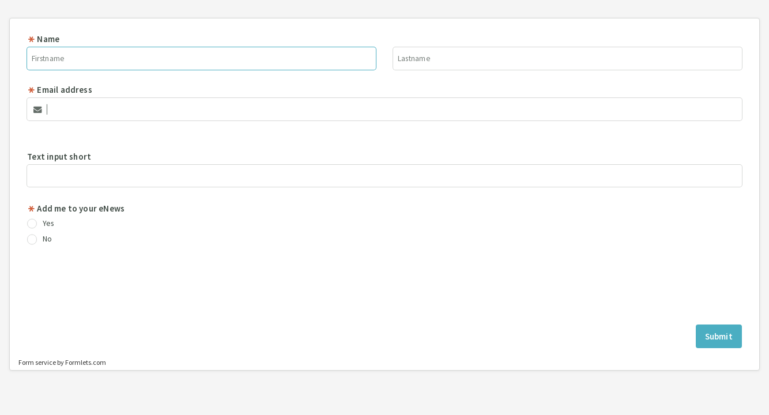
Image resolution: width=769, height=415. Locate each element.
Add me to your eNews (76, 208)
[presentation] (384, 286)
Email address (59, 89)
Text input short (59, 156)
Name (43, 38)
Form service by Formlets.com (62, 362)
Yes (40, 223)
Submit (719, 336)
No (39, 239)
